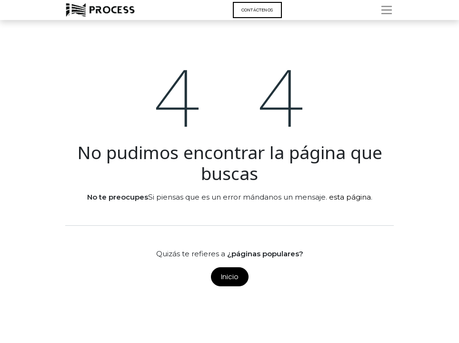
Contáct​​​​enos (257, 10)
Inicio (230, 277)
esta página (350, 197)
